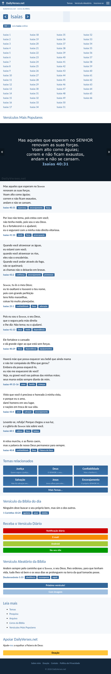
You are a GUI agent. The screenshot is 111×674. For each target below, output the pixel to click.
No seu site (55, 550)
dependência (39, 329)
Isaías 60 (88, 70)
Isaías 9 (7, 70)
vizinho (45, 513)
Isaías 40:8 (8, 450)
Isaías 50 (61, 102)
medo (20, 235)
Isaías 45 (61, 79)
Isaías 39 (61, 52)
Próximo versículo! (55, 585)
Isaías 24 (34, 61)
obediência (30, 577)
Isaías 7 (7, 61)
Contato (54, 663)
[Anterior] (5, 16)
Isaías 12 (7, 84)
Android (55, 543)
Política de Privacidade (70, 663)
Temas (70, 3)
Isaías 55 (88, 48)
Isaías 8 (7, 66)
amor (23, 384)
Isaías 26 (34, 70)
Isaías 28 (34, 79)
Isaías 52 (88, 34)
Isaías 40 (61, 57)
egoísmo (26, 513)
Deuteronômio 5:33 (13, 577)
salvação (28, 412)
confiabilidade (22, 306)
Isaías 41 (61, 61)
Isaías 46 (61, 84)
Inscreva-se (99, 3)
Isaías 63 (88, 84)
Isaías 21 (34, 48)
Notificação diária (55, 530)
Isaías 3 (7, 43)
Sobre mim (36, 663)
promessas (48, 275)
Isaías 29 (34, 84)
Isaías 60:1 (8, 430)
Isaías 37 (61, 43)
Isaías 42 (61, 66)
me (11, 645)
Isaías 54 (88, 43)
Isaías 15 (7, 97)
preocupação (39, 235)
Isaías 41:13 (9, 329)
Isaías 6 (7, 57)
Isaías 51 (61, 107)
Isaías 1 (7, 34)
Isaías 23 (34, 57)
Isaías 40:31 (9, 207)
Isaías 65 (88, 93)
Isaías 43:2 (8, 274)
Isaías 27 (34, 75)
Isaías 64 (88, 88)
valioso (19, 431)
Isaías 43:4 (8, 411)
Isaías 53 (88, 39)
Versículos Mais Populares (22, 117)
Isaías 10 (7, 75)
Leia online (20, 25)
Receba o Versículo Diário (22, 523)
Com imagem (55, 591)
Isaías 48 (61, 93)
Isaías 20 (34, 43)
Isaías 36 (61, 39)
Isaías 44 (61, 75)
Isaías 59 (88, 66)
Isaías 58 (88, 61)
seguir (55, 577)
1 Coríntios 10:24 (12, 512)
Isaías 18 (34, 34)
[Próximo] (27, 16)
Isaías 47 (61, 88)
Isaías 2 (7, 39)
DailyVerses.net (9, 9)
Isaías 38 (61, 48)
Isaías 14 (7, 93)
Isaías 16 (7, 102)
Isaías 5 (7, 52)
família (32, 384)
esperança (22, 208)
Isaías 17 (7, 107)
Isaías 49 (61, 97)
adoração (43, 306)
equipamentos (46, 349)
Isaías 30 (34, 88)
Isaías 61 (88, 75)
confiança (20, 275)
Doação (55, 652)
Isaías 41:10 (9, 235)
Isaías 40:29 (9, 348)
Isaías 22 (34, 52)
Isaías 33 (34, 102)
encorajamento (36, 208)
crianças (41, 384)
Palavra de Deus (46, 450)
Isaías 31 (34, 93)
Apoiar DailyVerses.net (20, 639)
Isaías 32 (34, 97)
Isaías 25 (34, 66)
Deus (34, 306)
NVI (7, 26)
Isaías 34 (34, 107)
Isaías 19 (34, 39)
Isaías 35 (61, 34)
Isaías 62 (88, 79)
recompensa (44, 577)
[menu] (108, 4)
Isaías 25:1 (8, 306)
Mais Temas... (55, 489)
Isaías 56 (88, 52)
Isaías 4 (7, 48)
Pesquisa (13, 613)
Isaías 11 (7, 79)
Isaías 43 (61, 70)
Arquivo (13, 618)
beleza (36, 431)
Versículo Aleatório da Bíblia (24, 561)
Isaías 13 (7, 88)
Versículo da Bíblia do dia (22, 501)
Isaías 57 (88, 57)
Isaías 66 (88, 97)
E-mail (55, 537)
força (48, 208)
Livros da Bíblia (23, 9)
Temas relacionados (18, 461)
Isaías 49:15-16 (10, 384)
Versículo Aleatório (83, 3)
